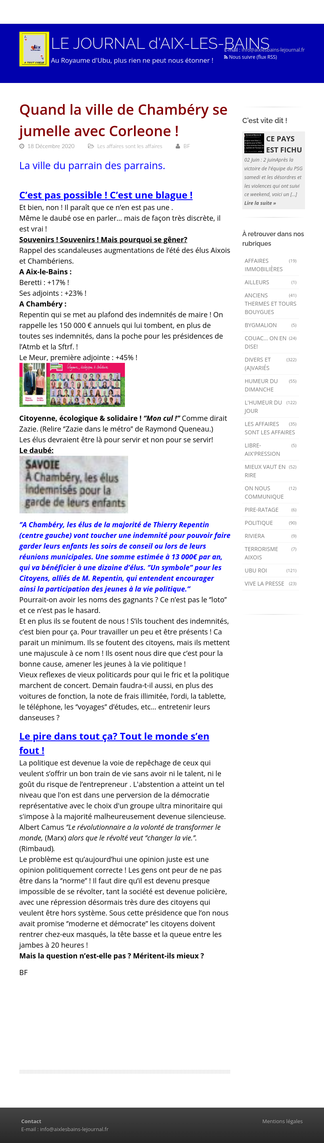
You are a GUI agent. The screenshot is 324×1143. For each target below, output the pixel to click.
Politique (271, 522)
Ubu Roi (271, 570)
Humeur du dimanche (271, 385)
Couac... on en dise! (271, 342)
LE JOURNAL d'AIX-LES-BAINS (160, 43)
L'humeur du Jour (271, 406)
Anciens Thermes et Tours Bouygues (271, 303)
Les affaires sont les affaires (271, 428)
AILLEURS (271, 282)
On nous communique (271, 492)
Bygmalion (271, 325)
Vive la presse (271, 583)
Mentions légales (283, 1121)
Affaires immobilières (271, 265)
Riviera (271, 536)
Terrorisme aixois (271, 553)
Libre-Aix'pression (271, 449)
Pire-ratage (271, 509)
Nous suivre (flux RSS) (250, 57)
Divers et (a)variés (271, 364)
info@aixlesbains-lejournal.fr (273, 49)
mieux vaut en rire (271, 471)
